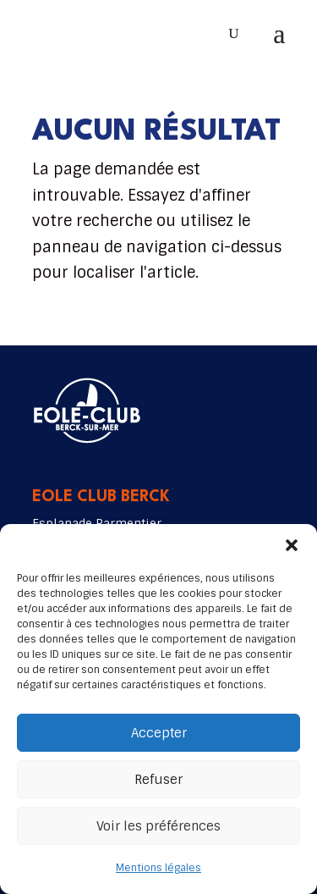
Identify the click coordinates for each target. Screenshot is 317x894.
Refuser (158, 779)
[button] (291, 545)
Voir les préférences (158, 826)
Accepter (159, 733)
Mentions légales (158, 868)
